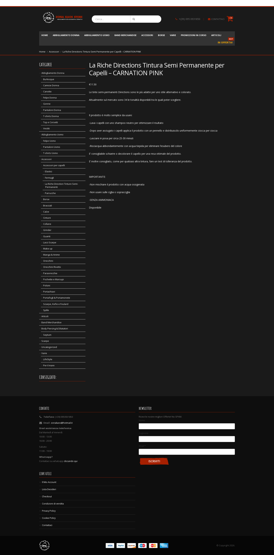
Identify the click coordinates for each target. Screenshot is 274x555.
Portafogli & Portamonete (56, 297)
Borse (161, 35)
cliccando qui (70, 461)
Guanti (46, 236)
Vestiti (46, 128)
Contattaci (47, 525)
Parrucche (50, 193)
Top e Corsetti (50, 122)
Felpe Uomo (49, 140)
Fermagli (49, 177)
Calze (46, 211)
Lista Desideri (49, 489)
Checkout (47, 496)
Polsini (46, 285)
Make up (47, 248)
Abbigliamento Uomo (97, 35)
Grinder (47, 230)
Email (142, 445)
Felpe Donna (50, 97)
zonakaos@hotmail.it (62, 422)
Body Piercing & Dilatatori (54, 328)
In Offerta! (226, 41)
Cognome (143, 433)
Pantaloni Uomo (51, 147)
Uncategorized (49, 347)
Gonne (47, 103)
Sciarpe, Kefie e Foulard (55, 304)
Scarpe (45, 340)
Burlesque (48, 79)
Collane (47, 223)
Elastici (48, 171)
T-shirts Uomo (50, 153)
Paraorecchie (50, 273)
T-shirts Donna (51, 116)
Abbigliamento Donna (66, 35)
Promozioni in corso (193, 35)
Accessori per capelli (54, 165)
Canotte (47, 91)
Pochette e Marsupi (53, 279)
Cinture (47, 217)
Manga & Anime (51, 254)
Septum (47, 334)
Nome (142, 420)
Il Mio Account (49, 482)
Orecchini (48, 260)
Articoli (216, 35)
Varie (173, 35)
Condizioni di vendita (53, 503)
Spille (46, 310)
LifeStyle (47, 359)
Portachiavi (49, 291)
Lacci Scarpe (49, 242)
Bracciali (47, 205)
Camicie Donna (51, 85)
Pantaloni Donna (52, 110)
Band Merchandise (125, 35)
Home (44, 35)
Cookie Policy (49, 518)
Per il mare (49, 365)
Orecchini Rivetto (52, 266)
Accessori (147, 35)
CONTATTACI (217, 19)
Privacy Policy (49, 510)
